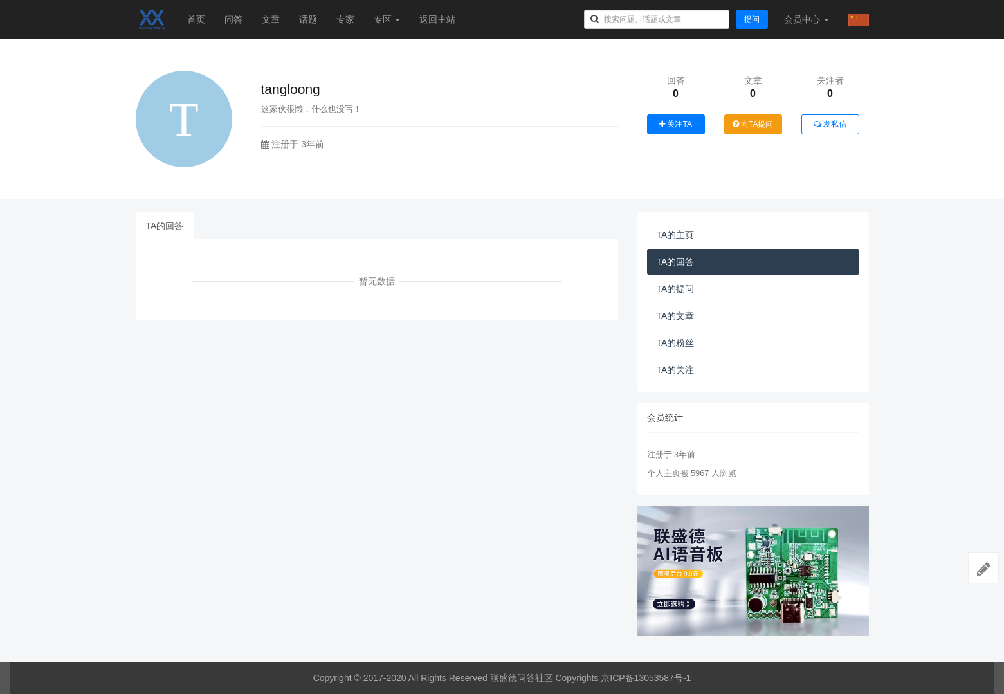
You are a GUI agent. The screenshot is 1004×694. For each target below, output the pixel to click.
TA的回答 (165, 226)
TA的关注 (676, 370)
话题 (308, 19)
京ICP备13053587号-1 (646, 678)
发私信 (830, 124)
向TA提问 (753, 124)
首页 (196, 19)
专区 (387, 19)
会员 (806, 19)
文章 (271, 19)
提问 (752, 19)
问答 (233, 19)
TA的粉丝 (676, 343)
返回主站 (437, 19)
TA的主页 (676, 235)
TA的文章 (676, 316)
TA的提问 (676, 289)
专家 (345, 19)
